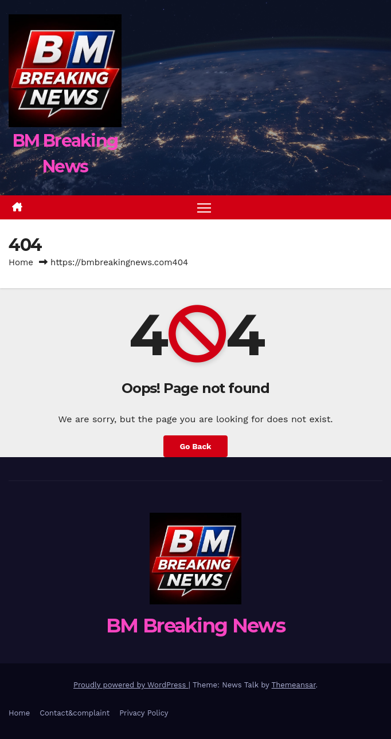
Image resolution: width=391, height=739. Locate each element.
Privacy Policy (143, 713)
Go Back (195, 446)
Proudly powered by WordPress (131, 685)
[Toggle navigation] (204, 207)
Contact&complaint (75, 713)
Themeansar (294, 685)
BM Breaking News (195, 626)
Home (21, 262)
